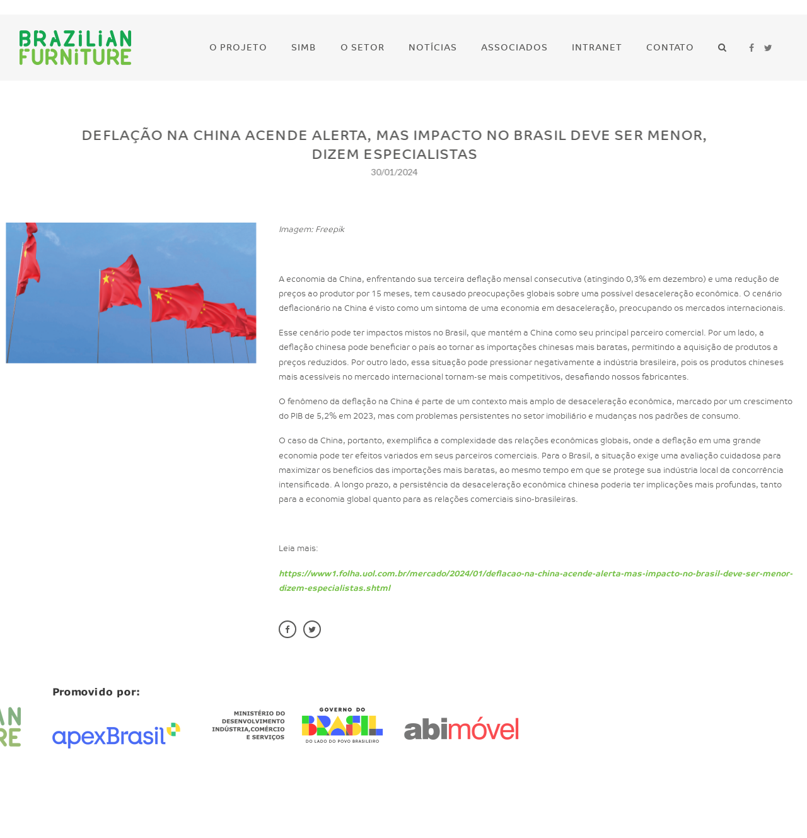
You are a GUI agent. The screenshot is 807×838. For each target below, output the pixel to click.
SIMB (303, 47)
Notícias (433, 47)
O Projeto (238, 47)
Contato (670, 47)
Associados (514, 47)
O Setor (362, 47)
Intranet (597, 47)
